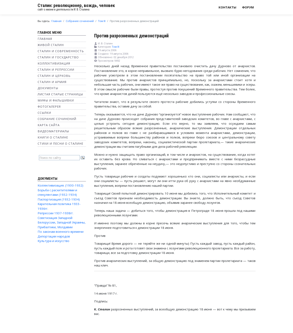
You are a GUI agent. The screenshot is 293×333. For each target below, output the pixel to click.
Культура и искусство (53, 241)
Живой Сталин (51, 45)
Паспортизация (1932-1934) (59, 199)
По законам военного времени (60, 231)
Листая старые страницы (60, 94)
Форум (248, 7)
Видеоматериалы (53, 131)
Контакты (227, 7)
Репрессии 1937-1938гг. (55, 213)
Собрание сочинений (57, 119)
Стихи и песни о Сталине (60, 143)
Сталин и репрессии (56, 69)
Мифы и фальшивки (56, 100)
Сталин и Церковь (54, 76)
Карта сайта (49, 125)
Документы (48, 88)
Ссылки (44, 113)
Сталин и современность (61, 51)
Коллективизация (54, 63)
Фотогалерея (49, 106)
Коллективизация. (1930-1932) (60, 185)
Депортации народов (54, 236)
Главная (45, 39)
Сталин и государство (58, 57)
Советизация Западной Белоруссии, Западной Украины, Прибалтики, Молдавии (62, 222)
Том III (115, 46)
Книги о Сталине (53, 137)
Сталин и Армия (52, 82)
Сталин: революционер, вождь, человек (76, 5)
